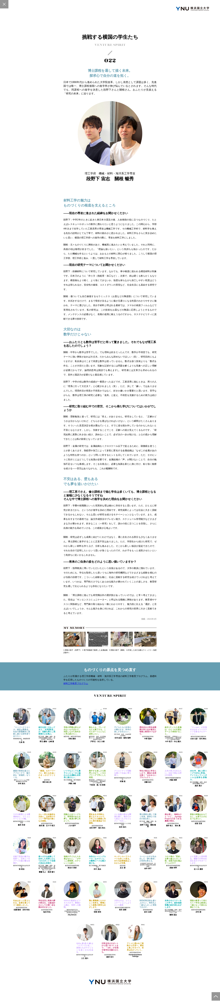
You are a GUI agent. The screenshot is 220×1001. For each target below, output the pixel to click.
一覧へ (4, 4)
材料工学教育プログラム (75, 683)
